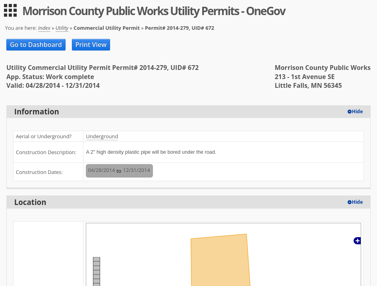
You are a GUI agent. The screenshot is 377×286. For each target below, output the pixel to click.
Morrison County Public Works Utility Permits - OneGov (153, 10)
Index (44, 27)
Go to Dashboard (36, 44)
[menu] (10, 10)
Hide (357, 111)
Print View (91, 44)
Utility (62, 27)
